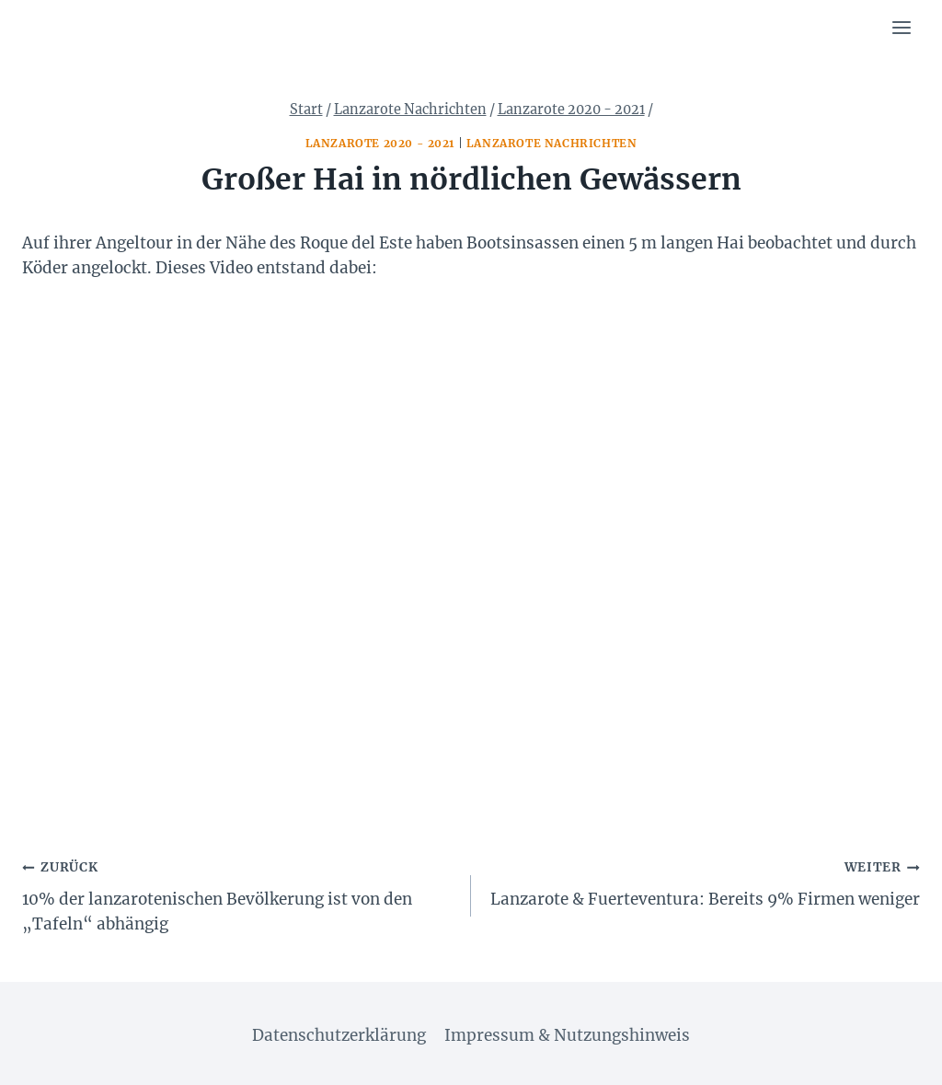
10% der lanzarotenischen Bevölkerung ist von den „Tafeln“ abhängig (238, 894)
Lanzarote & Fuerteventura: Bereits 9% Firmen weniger (703, 881)
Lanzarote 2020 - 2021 (380, 143)
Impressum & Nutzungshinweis (567, 1035)
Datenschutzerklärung (339, 1035)
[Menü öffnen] (901, 27)
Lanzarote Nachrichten (552, 143)
